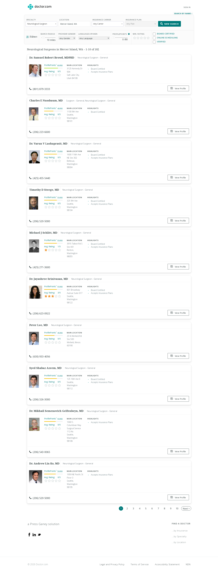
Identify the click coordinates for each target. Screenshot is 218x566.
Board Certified (164, 33)
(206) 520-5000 (39, 217)
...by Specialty (179, 526)
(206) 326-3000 (39, 392)
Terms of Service (140, 554)
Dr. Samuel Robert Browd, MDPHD (51, 57)
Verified (159, 41)
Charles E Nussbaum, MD (46, 99)
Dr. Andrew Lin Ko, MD (44, 454)
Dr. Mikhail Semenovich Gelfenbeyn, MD (56, 402)
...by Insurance (180, 520)
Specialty (31, 19)
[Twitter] (39, 524)
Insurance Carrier (101, 19)
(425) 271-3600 (39, 263)
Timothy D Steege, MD (44, 186)
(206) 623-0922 (39, 308)
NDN (188, 554)
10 (177, 498)
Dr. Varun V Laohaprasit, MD (48, 141)
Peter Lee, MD (38, 318)
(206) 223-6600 (39, 130)
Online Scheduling (165, 37)
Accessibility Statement (167, 554)
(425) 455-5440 (39, 175)
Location (64, 19)
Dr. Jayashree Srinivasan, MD (48, 273)
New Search (169, 23)
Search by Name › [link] (183, 13)
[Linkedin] (34, 524)
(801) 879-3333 (39, 88)
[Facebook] (29, 524)
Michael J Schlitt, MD (43, 228)
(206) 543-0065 (39, 443)
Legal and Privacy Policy (112, 554)
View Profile (178, 88)
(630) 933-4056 (39, 350)
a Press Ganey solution (43, 514)
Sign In (187, 7)
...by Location (179, 531)
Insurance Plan (134, 19)
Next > (186, 498)
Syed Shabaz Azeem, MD (45, 360)
